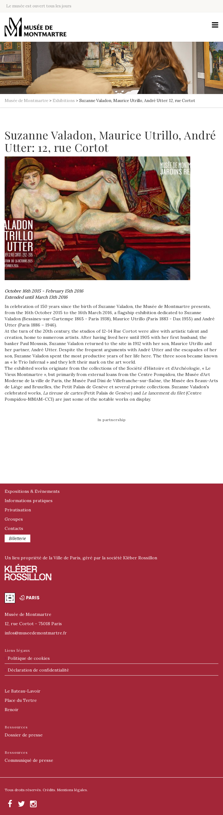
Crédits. (49, 789)
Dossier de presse (24, 735)
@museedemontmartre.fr (36, 633)
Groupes (14, 519)
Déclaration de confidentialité (38, 670)
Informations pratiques (29, 500)
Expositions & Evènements (32, 491)
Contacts (14, 528)
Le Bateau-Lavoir (23, 691)
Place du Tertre (21, 700)
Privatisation (18, 510)
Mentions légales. (72, 789)
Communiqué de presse (29, 760)
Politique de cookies (29, 658)
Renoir (12, 709)
